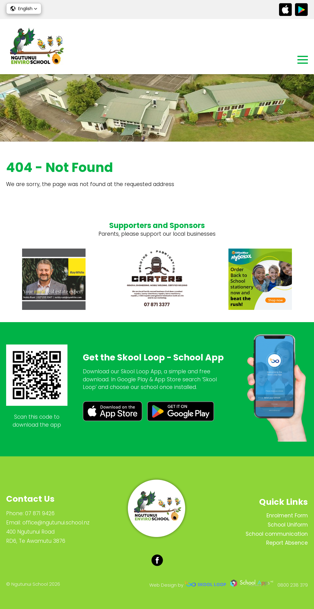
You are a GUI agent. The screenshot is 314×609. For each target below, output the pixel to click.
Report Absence (287, 542)
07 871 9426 (40, 513)
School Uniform (288, 524)
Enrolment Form (287, 515)
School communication (277, 534)
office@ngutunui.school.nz (56, 522)
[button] (23, 8)
